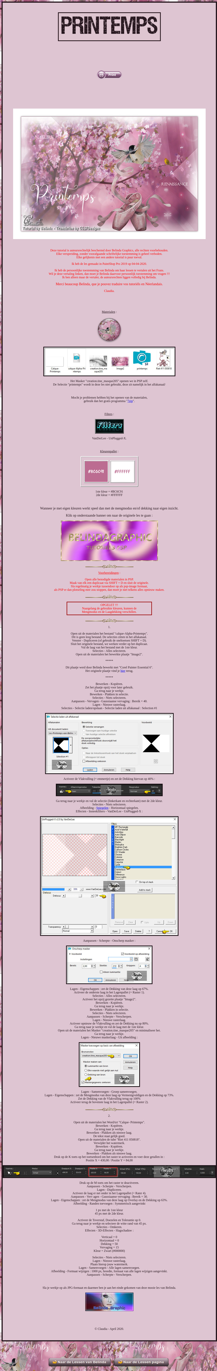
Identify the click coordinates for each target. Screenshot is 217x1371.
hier (123, 670)
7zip (130, 401)
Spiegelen (102, 807)
